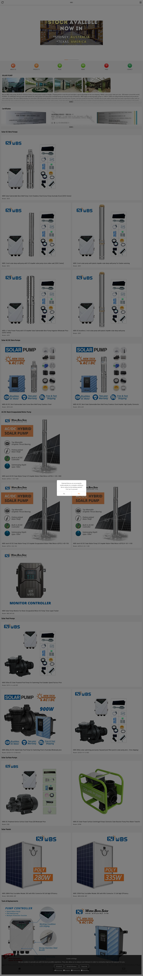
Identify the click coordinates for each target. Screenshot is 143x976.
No (64, 494)
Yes (79, 494)
